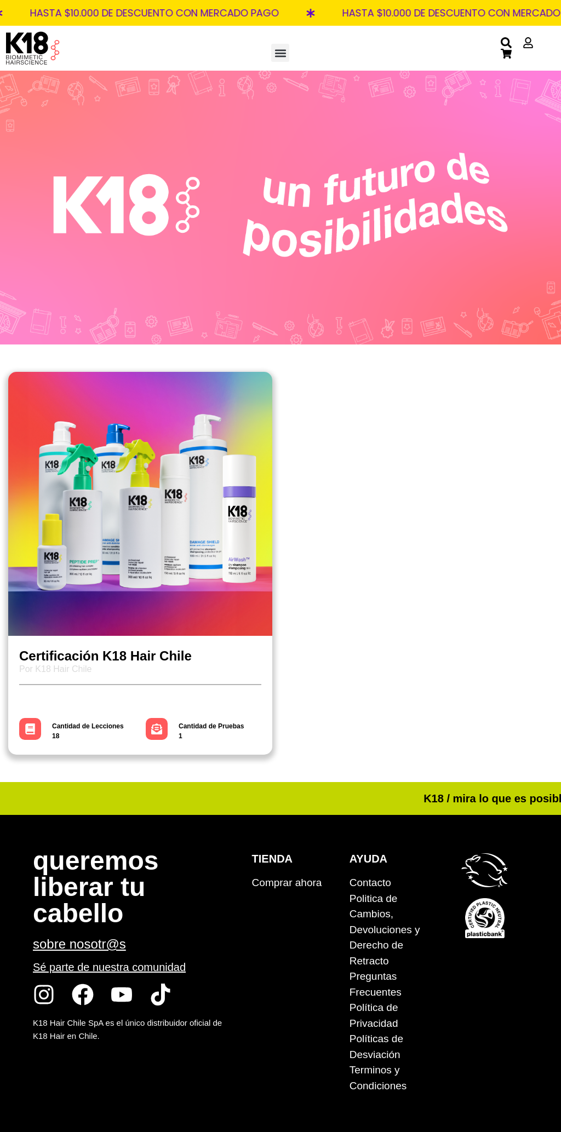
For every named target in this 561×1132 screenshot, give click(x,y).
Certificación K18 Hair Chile (105, 655)
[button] (280, 53)
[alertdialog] (280, 13)
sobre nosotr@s (79, 943)
